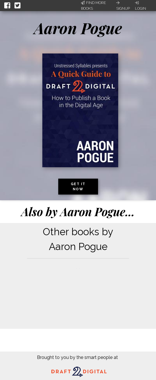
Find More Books (93, 6)
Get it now (78, 186)
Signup (123, 6)
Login (140, 6)
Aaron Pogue (78, 28)
